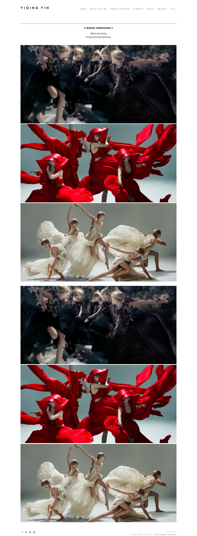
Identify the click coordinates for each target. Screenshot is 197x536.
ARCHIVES (162, 9)
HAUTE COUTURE (98, 9)
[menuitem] (172, 6)
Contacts (170, 532)
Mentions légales (142, 535)
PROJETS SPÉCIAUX (119, 9)
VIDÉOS (150, 9)
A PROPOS (138, 9)
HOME (83, 9)
